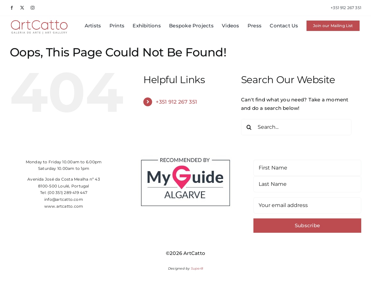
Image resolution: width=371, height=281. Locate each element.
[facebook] (12, 8)
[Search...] (296, 127)
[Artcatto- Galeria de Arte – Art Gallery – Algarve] (39, 22)
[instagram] (33, 8)
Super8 (197, 268)
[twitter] (22, 8)
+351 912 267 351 (176, 102)
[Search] (249, 127)
